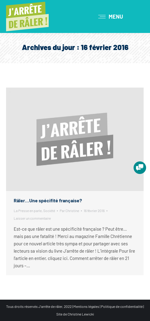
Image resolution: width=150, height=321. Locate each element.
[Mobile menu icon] (111, 16)
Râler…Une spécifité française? (48, 200)
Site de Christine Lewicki (75, 314)
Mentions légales (86, 306)
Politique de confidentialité (122, 306)
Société (49, 210)
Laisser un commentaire (32, 218)
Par (69, 210)
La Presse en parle (28, 210)
